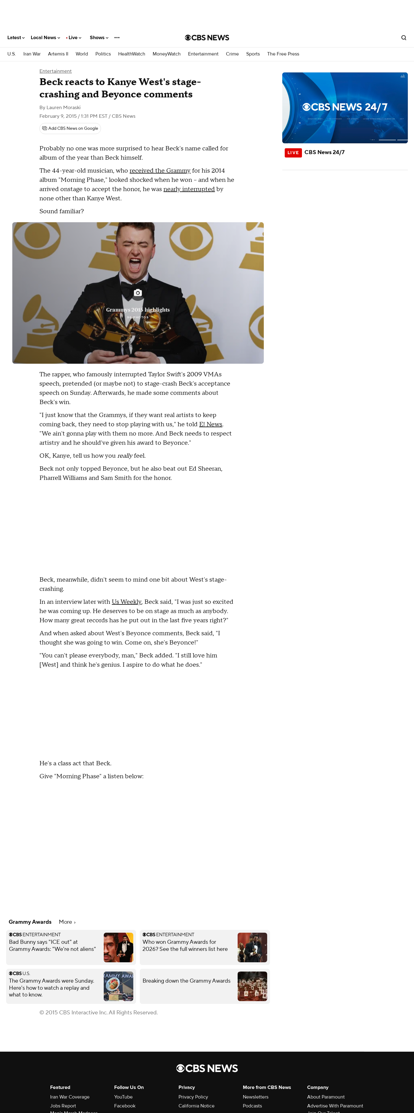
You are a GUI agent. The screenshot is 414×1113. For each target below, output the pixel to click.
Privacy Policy (193, 1097)
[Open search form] (404, 37)
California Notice (197, 1105)
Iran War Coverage (70, 1097)
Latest (16, 37)
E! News (210, 424)
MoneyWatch (167, 54)
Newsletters (255, 1097)
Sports (253, 54)
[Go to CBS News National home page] (207, 38)
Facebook (124, 1105)
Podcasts (252, 1105)
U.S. (11, 54)
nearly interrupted (189, 189)
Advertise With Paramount (335, 1105)
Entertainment (203, 54)
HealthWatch (131, 54)
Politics (103, 54)
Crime (232, 54)
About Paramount (326, 1097)
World (82, 54)
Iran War (32, 54)
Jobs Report (63, 1105)
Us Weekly (126, 602)
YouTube (123, 1097)
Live (75, 38)
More (67, 922)
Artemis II (58, 54)
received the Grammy (160, 171)
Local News (45, 37)
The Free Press (283, 54)
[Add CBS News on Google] (70, 128)
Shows (99, 37)
